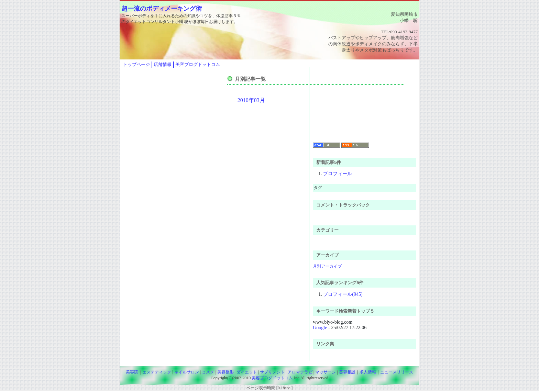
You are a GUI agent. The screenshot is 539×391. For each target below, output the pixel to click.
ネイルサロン (186, 372)
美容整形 (225, 372)
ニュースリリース (396, 372)
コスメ (208, 372)
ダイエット (246, 372)
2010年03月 (251, 100)
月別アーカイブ (327, 266)
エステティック (156, 372)
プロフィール (337, 173)
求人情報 (368, 372)
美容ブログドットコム (197, 64)
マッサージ (325, 372)
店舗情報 (163, 64)
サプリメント (272, 372)
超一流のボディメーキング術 (161, 8)
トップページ (136, 64)
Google (320, 327)
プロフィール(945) (342, 294)
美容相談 (347, 372)
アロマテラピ (300, 372)
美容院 (132, 372)
